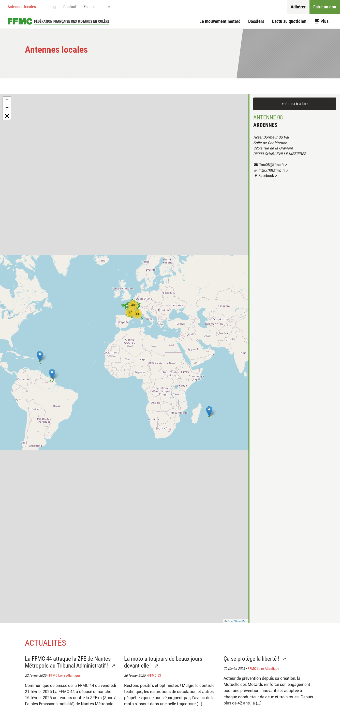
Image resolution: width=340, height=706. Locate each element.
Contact (69, 6)
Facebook (266, 175)
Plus (324, 21)
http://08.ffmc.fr (271, 170)
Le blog (49, 6)
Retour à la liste (296, 103)
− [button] (7, 108)
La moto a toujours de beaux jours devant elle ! (163, 662)
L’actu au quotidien (289, 21)
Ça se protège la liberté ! (252, 658)
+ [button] (7, 100)
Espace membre (97, 6)
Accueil (58, 21)
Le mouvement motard (220, 21)
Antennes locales (22, 6)
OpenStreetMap (237, 621)
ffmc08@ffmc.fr (271, 164)
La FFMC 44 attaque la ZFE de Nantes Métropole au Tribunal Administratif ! (68, 662)
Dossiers (256, 21)
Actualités (45, 643)
